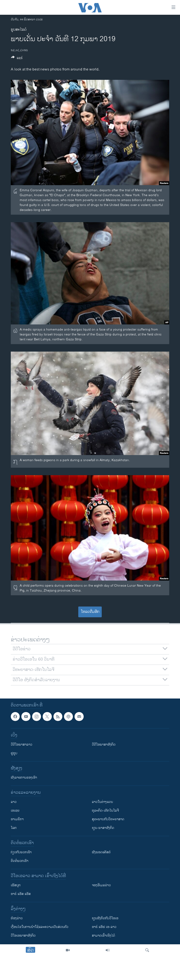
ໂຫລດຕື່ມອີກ (90, 612)
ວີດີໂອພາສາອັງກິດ (104, 744)
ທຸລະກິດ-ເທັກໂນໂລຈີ (105, 810)
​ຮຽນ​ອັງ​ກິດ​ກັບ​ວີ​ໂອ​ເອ (105, 918)
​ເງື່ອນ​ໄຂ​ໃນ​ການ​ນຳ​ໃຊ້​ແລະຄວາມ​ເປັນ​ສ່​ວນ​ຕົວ (39, 927)
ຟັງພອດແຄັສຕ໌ (101, 852)
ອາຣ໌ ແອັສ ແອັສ (21, 894)
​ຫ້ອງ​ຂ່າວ (17, 918)
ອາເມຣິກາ (17, 819)
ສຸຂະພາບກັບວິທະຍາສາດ (108, 819)
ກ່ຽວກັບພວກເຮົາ (21, 852)
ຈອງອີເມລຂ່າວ (101, 885)
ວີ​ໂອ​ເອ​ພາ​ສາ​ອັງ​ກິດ (23, 935)
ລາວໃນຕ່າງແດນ (102, 802)
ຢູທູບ (14, 753)
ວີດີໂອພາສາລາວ (21, 744)
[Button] (17, 58)
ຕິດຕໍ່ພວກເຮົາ (19, 861)
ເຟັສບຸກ (16, 885)
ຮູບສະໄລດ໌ (18, 29)
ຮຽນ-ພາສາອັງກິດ (103, 828)
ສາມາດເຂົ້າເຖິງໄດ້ (103, 935)
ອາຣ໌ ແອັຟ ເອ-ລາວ (104, 927)
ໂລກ (14, 828)
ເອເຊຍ (15, 810)
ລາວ (14, 802)
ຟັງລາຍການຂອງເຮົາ (24, 777)
